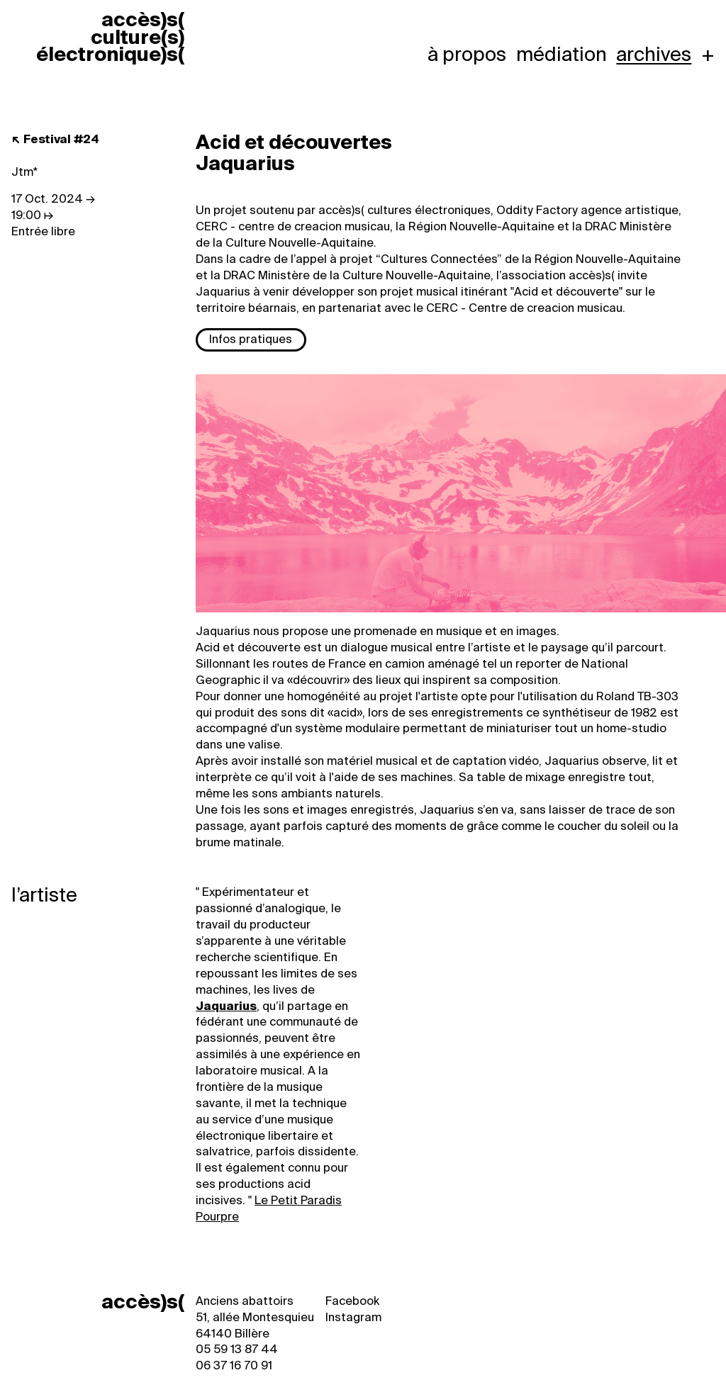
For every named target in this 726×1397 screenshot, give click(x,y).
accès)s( (142, 1302)
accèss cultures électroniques (110, 37)
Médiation (561, 54)
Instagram (353, 1317)
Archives (653, 54)
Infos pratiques (250, 339)
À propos (467, 54)
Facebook (352, 1301)
